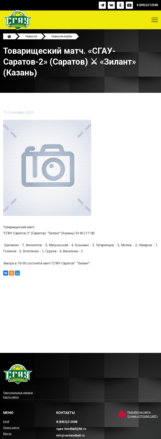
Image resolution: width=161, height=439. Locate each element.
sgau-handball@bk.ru (71, 428)
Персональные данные (18, 392)
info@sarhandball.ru (70, 435)
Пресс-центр (11, 427)
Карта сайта (11, 397)
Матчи (7, 433)
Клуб (6, 421)
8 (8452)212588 (147, 5)
